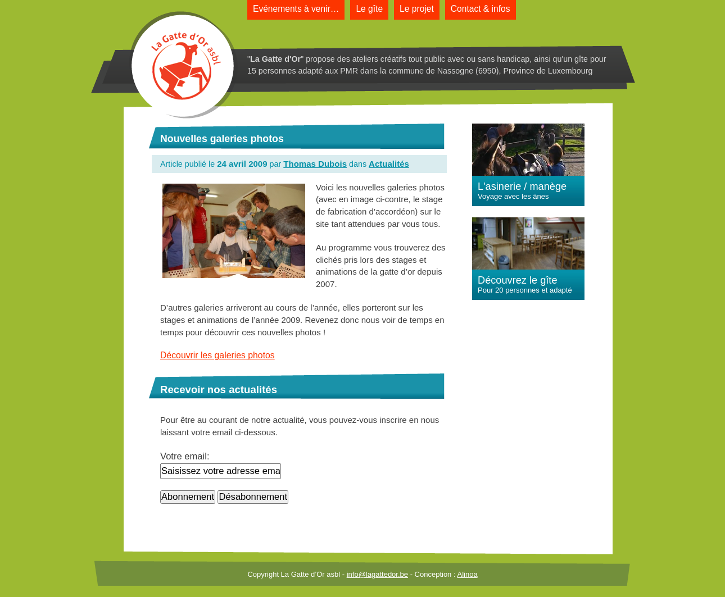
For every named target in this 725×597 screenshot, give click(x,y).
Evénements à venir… (296, 8)
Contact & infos (480, 8)
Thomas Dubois (315, 163)
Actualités (389, 163)
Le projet (417, 8)
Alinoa (467, 574)
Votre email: (185, 456)
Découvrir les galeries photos (217, 355)
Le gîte (369, 8)
